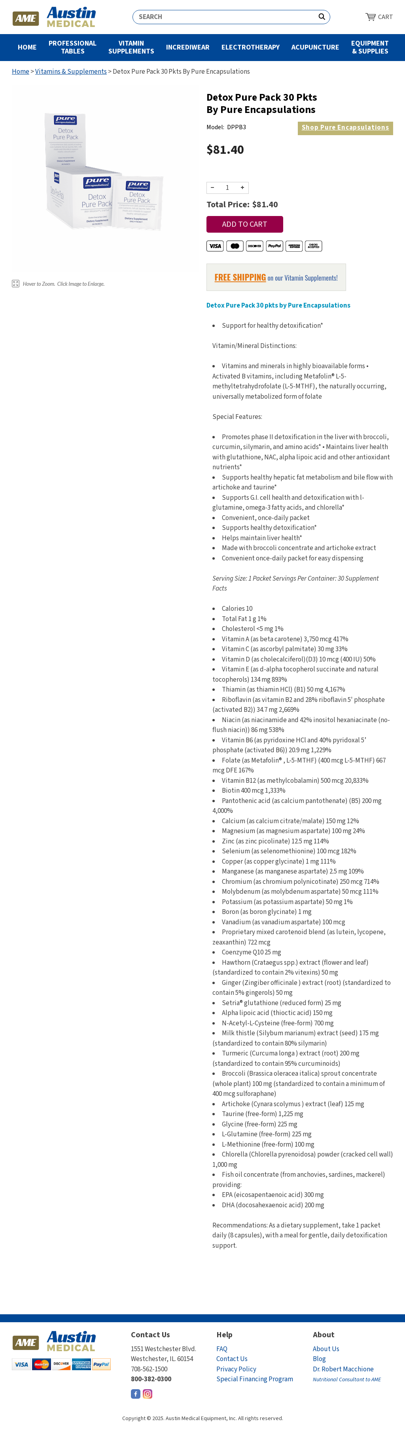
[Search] (223, 17)
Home (27, 47)
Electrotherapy (250, 47)
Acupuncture (315, 47)
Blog (319, 1359)
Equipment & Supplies (370, 47)
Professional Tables (73, 47)
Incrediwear (188, 47)
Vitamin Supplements (131, 47)
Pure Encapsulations (345, 127)
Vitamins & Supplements (71, 71)
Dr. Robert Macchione (347, 1374)
